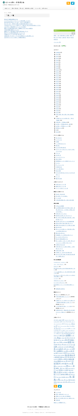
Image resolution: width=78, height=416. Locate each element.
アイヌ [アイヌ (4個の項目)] (64, 321)
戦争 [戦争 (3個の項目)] (55, 355)
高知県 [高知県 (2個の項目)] (58, 382)
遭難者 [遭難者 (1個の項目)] (69, 374)
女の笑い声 (58, 155)
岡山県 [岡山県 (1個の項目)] (65, 351)
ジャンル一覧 (37, 8)
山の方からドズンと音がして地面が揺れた (15, 37)
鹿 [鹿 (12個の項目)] (69, 382)
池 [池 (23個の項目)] (68, 357)
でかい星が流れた (60, 168)
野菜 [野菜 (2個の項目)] (72, 374)
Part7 (57, 64)
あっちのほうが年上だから (62, 237)
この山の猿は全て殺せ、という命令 (64, 306)
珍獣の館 (58, 400)
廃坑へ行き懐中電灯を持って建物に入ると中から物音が (18, 28)
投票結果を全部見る (60, 288)
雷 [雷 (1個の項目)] (71, 377)
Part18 (57, 85)
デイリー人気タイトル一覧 (62, 188)
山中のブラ (56, 266)
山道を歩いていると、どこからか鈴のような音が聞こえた (19, 36)
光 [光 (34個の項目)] (63, 335)
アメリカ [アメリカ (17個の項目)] (68, 321)
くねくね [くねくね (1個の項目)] (66, 320)
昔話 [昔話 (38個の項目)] (66, 355)
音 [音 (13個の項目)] (64, 380)
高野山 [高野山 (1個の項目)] (61, 382)
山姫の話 (64, 37)
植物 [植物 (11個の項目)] (61, 357)
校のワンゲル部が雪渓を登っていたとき (14, 33)
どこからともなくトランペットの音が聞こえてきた (17, 20)
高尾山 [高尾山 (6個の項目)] (55, 382)
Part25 (57, 99)
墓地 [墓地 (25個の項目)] (66, 340)
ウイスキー (56, 278)
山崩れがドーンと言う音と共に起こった (14, 34)
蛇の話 (72, 37)
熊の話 (68, 37)
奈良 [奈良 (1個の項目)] (63, 342)
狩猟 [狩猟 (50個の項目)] (57, 363)
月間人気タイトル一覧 (61, 184)
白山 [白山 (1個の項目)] (56, 366)
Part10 (57, 69)
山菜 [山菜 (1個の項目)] (70, 349)
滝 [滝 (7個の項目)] (56, 359)
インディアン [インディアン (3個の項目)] (58, 323)
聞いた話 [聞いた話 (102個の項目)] (57, 372)
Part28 (57, 104)
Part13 (57, 75)
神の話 (59, 37)
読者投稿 (58, 52)
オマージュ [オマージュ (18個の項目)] (65, 324)
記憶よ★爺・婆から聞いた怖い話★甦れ (65, 114)
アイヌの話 (58, 198)
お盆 (58, 35)
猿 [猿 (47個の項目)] (65, 363)
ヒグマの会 (58, 392)
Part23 (57, 95)
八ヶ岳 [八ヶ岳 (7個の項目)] (72, 335)
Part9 (57, 68)
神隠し (55, 35)
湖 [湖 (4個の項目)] (55, 359)
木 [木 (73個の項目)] (74, 355)
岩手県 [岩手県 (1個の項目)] (69, 351)
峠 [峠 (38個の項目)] (71, 351)
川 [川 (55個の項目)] (73, 351)
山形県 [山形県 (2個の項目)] (57, 349)
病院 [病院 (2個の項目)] (70, 363)
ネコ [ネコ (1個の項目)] (71, 328)
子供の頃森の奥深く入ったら (11, 30)
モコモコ (58, 163)
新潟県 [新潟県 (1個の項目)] (59, 355)
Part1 (57, 54)
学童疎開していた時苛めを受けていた (64, 235)
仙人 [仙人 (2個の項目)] (57, 335)
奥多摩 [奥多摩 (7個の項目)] (65, 342)
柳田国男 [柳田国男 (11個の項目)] (57, 357)
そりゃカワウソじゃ (60, 157)
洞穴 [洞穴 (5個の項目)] (73, 357)
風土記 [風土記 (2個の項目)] (67, 380)
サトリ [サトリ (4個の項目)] (59, 326)
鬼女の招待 (58, 170)
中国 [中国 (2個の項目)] (65, 333)
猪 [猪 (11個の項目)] (62, 363)
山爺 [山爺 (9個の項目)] (65, 349)
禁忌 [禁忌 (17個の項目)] (66, 368)
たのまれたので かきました (60, 262)
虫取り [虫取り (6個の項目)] (72, 372)
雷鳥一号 (72, 35)
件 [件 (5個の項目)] (58, 335)
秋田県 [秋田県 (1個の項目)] (72, 368)
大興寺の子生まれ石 (60, 244)
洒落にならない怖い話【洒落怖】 (63, 396)
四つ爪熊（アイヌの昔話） (62, 196)
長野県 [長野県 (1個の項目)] (67, 377)
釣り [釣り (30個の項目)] (55, 377)
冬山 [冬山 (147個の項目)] (59, 338)
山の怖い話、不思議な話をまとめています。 (39, 409)
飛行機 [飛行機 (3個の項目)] (72, 380)
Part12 (57, 73)
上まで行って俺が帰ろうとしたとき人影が (15, 27)
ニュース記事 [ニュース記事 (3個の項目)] (67, 328)
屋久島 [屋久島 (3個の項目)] (64, 344)
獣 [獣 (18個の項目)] (67, 363)
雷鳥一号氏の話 (15, 8)
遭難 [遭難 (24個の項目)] (66, 374)
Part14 (57, 77)
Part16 (57, 81)
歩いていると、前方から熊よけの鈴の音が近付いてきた (18, 24)
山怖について (7, 8)
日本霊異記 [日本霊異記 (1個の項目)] (62, 355)
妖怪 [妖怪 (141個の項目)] (69, 342)
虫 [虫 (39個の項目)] (70, 372)
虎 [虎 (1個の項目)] (68, 372)
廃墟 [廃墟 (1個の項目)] (54, 353)
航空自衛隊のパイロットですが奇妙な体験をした (64, 284)
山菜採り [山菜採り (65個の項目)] (60, 351)
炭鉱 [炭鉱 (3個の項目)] (62, 361)
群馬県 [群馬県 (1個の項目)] (72, 370)
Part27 (57, 102)
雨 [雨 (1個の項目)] (68, 377)
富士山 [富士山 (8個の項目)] (59, 344)
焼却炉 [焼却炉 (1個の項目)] (64, 361)
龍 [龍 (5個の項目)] (74, 382)
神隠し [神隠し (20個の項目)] (58, 368)
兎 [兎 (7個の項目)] (64, 335)
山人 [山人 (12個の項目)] (72, 344)
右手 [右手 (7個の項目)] (58, 340)
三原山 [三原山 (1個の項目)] (62, 333)
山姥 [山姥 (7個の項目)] (67, 346)
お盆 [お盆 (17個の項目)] (63, 320)
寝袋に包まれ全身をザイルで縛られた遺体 (65, 225)
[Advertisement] (64, 20)
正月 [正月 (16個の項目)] (66, 357)
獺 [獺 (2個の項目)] (68, 363)
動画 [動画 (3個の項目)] (66, 338)
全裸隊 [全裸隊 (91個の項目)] (68, 335)
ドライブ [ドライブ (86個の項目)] (57, 328)
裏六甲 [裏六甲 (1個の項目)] (59, 374)
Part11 (57, 71)
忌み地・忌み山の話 (60, 194)
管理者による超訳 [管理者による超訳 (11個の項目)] (63, 370)
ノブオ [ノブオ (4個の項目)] (73, 328)
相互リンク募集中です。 (60, 402)
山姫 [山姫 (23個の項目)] (69, 347)
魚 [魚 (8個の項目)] (64, 382)
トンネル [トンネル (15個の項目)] (72, 326)
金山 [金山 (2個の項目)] (74, 374)
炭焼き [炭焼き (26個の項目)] (66, 359)
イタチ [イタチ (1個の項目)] (72, 321)
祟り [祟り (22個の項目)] (61, 368)
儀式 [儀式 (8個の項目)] (61, 335)
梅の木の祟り (59, 227)
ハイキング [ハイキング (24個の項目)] (57, 330)
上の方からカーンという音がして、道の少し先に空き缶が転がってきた (22, 25)
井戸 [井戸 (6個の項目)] (71, 333)
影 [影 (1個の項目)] (58, 353)
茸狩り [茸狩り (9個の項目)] (66, 372)
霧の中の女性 (59, 178)
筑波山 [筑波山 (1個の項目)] (57, 370)
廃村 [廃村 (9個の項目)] (57, 353)
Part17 (57, 83)
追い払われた (59, 137)
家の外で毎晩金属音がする (11, 19)
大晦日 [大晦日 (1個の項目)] (58, 342)
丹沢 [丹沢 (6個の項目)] (67, 333)
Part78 (57, 112)
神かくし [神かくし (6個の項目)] (70, 366)
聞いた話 (21, 8)
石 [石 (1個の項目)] (62, 366)
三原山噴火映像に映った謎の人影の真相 (65, 200)
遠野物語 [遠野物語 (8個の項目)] (62, 374)
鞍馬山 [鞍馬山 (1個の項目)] (62, 380)
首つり (57, 294)
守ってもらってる (60, 165)
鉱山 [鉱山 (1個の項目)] (57, 377)
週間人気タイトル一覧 (61, 186)
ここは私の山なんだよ (61, 143)
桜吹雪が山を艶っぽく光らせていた (64, 215)
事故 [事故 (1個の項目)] (69, 333)
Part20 (57, 89)
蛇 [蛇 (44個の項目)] (54, 374)
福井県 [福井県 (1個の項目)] (69, 368)
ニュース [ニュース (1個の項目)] (62, 328)
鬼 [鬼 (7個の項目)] (63, 382)
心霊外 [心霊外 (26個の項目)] (65, 353)
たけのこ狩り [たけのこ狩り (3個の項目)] (56, 321)
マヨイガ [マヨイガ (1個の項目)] (69, 332)
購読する (57, 30)
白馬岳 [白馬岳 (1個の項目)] (59, 366)
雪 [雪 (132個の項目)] (70, 377)
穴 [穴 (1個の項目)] (55, 370)
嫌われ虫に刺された (60, 233)
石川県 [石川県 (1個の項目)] (64, 366)
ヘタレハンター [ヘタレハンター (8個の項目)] (60, 332)
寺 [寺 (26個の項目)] (62, 344)
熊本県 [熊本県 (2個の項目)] (69, 361)
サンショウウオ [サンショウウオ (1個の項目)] (63, 326)
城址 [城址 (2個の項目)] (63, 340)
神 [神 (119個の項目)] (67, 366)
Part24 (57, 97)
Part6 (57, 62)
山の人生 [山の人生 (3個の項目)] (68, 344)
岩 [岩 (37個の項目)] (67, 351)
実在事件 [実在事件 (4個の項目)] (56, 344)
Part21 (57, 91)
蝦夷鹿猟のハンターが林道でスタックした (65, 161)
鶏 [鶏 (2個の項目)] (67, 382)
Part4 (57, 58)
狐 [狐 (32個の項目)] (54, 363)
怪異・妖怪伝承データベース (62, 394)
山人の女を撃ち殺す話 (61, 147)
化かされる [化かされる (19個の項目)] (70, 338)
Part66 (57, 110)
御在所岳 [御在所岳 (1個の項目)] (60, 353)
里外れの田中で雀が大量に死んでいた (64, 223)
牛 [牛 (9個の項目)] (71, 361)
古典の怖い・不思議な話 (61, 122)
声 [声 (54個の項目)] (69, 340)
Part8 (57, 66)
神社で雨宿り (59, 159)
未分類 (57, 132)
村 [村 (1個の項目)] (54, 357)
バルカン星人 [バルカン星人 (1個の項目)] (70, 330)
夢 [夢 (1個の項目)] (55, 342)
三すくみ (58, 153)
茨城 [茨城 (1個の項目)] (63, 372)
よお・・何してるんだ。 (59, 264)
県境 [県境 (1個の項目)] (61, 366)
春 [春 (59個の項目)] (69, 355)
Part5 (57, 60)
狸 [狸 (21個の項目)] (59, 363)
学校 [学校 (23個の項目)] (73, 342)
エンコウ (58, 176)
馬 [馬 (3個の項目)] (74, 380)
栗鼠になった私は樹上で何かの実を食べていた (16, 31)
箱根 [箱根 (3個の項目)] (70, 370)
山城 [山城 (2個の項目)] (65, 346)
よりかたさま (59, 139)
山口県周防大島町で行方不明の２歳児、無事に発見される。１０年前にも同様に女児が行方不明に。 (65, 209)
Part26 (57, 101)
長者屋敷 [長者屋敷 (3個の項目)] (63, 377)
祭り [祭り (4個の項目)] (64, 368)
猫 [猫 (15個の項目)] (64, 363)
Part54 (57, 108)
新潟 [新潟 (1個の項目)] (56, 355)
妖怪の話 (56, 39)
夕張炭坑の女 (59, 167)
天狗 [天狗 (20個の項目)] (60, 342)
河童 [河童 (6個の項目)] (70, 357)
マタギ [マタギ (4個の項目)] (65, 332)
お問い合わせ (44, 8)
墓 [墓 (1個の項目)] (64, 340)
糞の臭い (58, 145)
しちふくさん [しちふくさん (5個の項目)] (71, 320)
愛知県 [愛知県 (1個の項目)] (73, 353)
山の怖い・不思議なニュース (62, 126)
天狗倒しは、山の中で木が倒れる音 (64, 252)
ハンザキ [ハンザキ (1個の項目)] (66, 330)
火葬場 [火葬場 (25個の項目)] (60, 359)
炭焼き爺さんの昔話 (29, 8)
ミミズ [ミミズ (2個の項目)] (72, 332)
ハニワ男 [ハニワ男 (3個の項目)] (63, 330)
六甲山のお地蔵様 (60, 206)
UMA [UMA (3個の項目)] (57, 320)
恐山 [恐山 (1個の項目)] (71, 353)
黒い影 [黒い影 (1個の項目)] (71, 382)
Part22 (57, 93)
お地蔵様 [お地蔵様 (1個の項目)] (59, 320)
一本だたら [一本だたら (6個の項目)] (58, 333)
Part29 (57, 106)
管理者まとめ (59, 128)
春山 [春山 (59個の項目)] (71, 355)
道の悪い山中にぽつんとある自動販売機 (65, 221)
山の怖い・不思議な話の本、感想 (63, 124)
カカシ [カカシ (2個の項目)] (69, 323)
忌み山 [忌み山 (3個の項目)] (68, 353)
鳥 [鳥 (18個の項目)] (66, 382)
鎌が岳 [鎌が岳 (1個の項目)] (60, 377)
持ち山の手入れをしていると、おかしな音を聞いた (17, 22)
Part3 (57, 56)
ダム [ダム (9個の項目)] (68, 326)
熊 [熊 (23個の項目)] (66, 361)
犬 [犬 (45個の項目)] (73, 361)
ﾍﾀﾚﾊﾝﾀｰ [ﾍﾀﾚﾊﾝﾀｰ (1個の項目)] (55, 383)
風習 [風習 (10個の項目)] (69, 380)
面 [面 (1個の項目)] (60, 380)
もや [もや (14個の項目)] (61, 321)
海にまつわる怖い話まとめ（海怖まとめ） (65, 398)
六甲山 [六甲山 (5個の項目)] (55, 338)
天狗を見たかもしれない (61, 213)
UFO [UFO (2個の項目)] (55, 320)
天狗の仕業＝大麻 (60, 250)
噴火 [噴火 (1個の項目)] (61, 340)
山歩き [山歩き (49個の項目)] (60, 349)
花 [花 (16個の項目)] (61, 372)
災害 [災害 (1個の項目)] (63, 359)
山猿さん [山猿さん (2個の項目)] (68, 349)
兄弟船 (57, 141)
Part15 (57, 79)
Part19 (57, 87)
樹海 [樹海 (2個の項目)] (63, 357)
